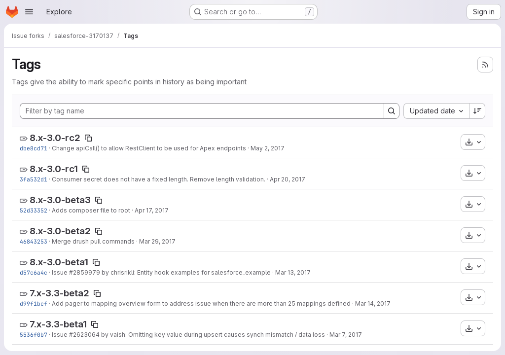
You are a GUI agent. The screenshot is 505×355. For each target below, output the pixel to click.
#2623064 (84, 334)
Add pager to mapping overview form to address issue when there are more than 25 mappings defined (201, 303)
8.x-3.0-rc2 (55, 137)
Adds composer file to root (91, 210)
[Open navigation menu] (29, 12)
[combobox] (436, 111)
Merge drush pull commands (93, 241)
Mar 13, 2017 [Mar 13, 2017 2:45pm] (293, 272)
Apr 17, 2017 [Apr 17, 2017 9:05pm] (152, 210)
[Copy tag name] (88, 138)
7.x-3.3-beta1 (58, 324)
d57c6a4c (33, 272)
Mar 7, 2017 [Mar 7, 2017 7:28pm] (345, 334)
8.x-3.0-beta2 (60, 231)
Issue (60, 272)
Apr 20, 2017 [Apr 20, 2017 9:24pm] (287, 179)
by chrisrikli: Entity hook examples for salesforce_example (185, 272)
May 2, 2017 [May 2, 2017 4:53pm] (268, 148)
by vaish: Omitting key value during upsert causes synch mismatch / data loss (212, 334)
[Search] (391, 111)
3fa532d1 (33, 179)
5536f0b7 (33, 334)
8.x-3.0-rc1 (54, 169)
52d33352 (33, 210)
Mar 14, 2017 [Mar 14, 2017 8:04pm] (373, 303)
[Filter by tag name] (202, 111)
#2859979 (84, 272)
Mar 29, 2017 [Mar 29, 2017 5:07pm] (157, 241)
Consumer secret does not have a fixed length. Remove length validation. (158, 179)
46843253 (33, 241)
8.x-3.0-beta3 (60, 200)
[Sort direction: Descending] (477, 111)
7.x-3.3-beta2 (59, 293)
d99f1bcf (33, 303)
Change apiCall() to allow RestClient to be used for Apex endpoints (149, 148)
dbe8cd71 (33, 148)
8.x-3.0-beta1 (59, 262)
